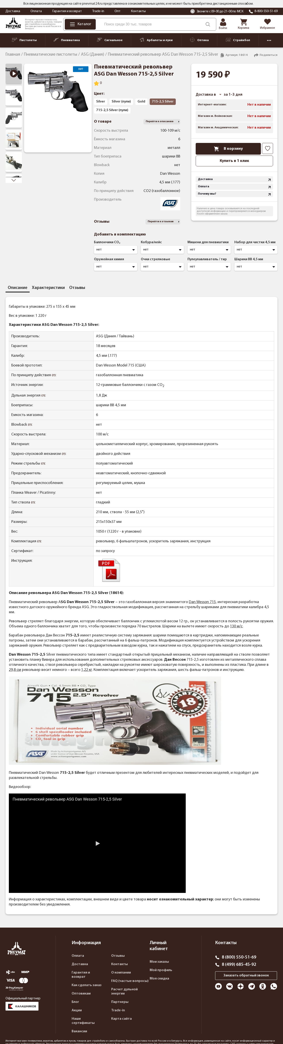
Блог (75, 1002)
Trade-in (98, 11)
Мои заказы (159, 962)
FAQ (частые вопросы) (130, 981)
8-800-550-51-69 (266, 11)
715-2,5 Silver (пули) (112, 110)
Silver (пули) (121, 101)
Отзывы (118, 956)
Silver (100, 101)
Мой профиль (161, 970)
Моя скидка (159, 978)
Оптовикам (81, 993)
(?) (53, 375)
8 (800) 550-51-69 (239, 957)
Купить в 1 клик (234, 161)
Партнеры (119, 1002)
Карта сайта (121, 1019)
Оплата (36, 11)
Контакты (138, 11)
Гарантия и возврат (67, 11)
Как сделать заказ (86, 985)
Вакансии (79, 1031)
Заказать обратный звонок (246, 975)
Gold (141, 101)
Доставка (13, 11)
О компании (121, 972)
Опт (117, 11)
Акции (77, 1010)
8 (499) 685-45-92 (239, 964)
